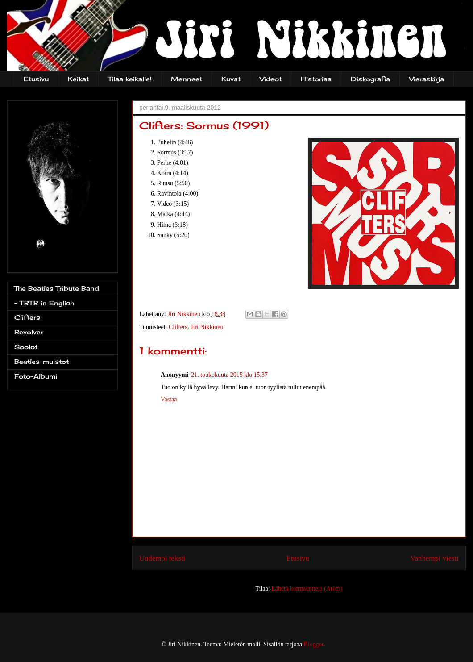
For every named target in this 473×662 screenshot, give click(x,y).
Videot (271, 79)
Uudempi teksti (162, 558)
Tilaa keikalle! (130, 79)
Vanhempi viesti (434, 558)
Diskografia (370, 79)
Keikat (78, 79)
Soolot (25, 346)
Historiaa (316, 79)
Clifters (178, 327)
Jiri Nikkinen (207, 327)
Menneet (186, 79)
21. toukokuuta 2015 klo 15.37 (229, 374)
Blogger (314, 644)
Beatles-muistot (41, 361)
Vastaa (169, 399)
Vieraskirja (426, 79)
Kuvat (231, 79)
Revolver (28, 332)
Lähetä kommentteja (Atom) (306, 588)
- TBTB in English (44, 303)
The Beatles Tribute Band (56, 288)
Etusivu (36, 79)
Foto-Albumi (35, 376)
